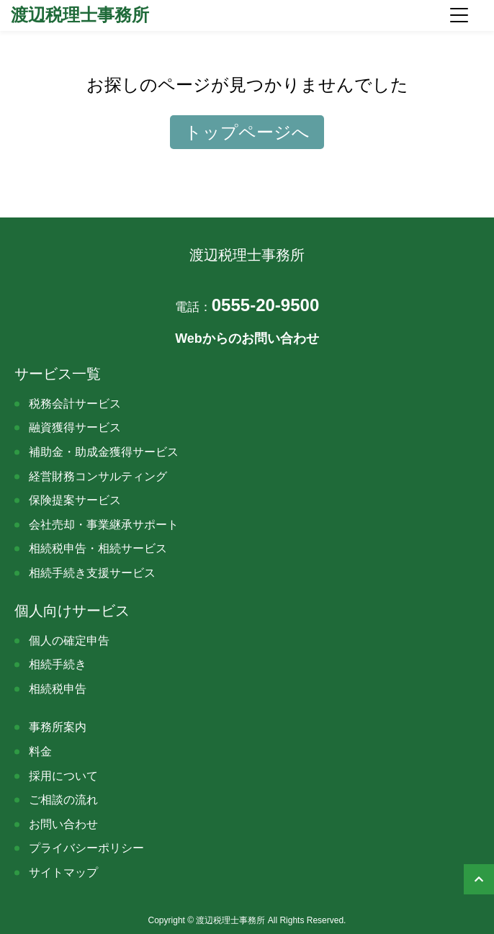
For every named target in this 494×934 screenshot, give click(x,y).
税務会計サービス (75, 404)
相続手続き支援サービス (92, 573)
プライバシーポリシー (86, 848)
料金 (40, 751)
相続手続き (57, 664)
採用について (63, 776)
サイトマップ (63, 872)
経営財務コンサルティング (98, 476)
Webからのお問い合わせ (247, 338)
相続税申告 (57, 689)
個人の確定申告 (69, 640)
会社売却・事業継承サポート (104, 524)
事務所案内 (57, 727)
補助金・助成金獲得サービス (104, 452)
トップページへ (247, 132)
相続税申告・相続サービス (98, 548)
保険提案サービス (75, 500)
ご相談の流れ (63, 800)
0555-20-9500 (247, 305)
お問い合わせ (63, 824)
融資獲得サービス (75, 427)
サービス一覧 (57, 374)
